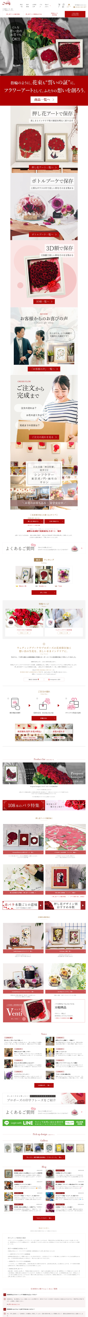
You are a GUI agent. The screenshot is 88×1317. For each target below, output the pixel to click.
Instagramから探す (54, 679)
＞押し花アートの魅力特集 (33, 525)
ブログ (41, 5)
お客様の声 (34, 5)
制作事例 (27, 5)
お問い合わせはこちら (14, 1304)
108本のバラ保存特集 (54, 14)
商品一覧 (21, 5)
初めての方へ (48, 5)
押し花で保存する (33, 521)
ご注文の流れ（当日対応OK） (75, 14)
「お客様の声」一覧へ (43, 1085)
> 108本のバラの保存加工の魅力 (63, 1018)
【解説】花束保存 (33, 679)
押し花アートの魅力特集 (13, 14)
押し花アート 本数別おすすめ (34, 14)
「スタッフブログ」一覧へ (44, 1218)
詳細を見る (43, 718)
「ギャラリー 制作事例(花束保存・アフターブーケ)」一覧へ (43, 1157)
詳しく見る (43, 592)
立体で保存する (54, 521)
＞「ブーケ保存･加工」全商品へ (76, 896)
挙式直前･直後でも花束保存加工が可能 (30, 672)
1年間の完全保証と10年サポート (44, 670)
